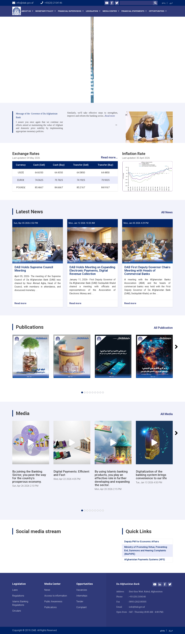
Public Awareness (53, 601)
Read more (20, 303)
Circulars (16, 610)
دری (171, 3)
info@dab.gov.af (22, 2)
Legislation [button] (92, 11)
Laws (15, 590)
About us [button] (26, 11)
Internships (81, 595)
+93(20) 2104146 (51, 2)
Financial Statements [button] (132, 11)
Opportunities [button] (156, 11)
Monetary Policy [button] (44, 11)
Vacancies (81, 590)
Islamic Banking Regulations (20, 603)
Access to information (55, 595)
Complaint (81, 607)
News (47, 590)
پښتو (163, 3)
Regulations (18, 595)
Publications (50, 607)
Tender (79, 601)
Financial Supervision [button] (69, 11)
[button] (82, 392)
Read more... (109, 157)
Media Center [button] (110, 11)
